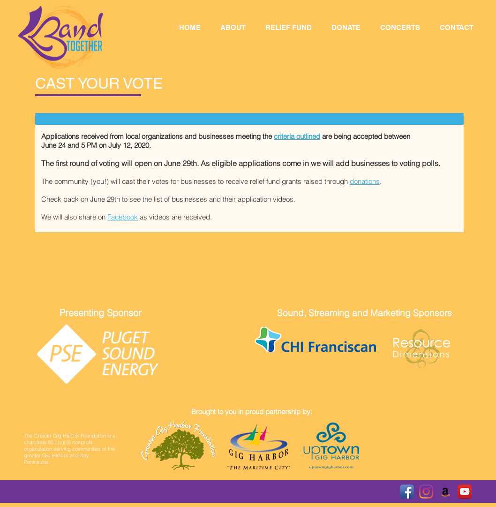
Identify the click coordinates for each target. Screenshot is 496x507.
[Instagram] (426, 491)
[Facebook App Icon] (407, 491)
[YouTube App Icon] (465, 491)
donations (365, 181)
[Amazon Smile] (445, 491)
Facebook (122, 216)
